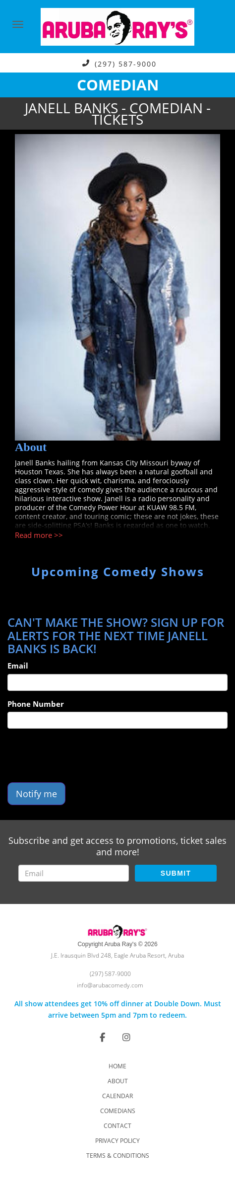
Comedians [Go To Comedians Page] (117, 1111)
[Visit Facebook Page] (102, 1037)
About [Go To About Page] (118, 1081)
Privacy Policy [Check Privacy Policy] (117, 1140)
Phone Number (35, 704)
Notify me (36, 794)
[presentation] (82, 755)
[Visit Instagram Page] (126, 1037)
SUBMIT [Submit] (176, 873)
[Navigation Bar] (17, 24)
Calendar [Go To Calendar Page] (117, 1096)
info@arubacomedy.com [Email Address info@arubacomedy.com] (110, 985)
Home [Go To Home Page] (117, 1066)
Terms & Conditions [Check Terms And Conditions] (117, 1155)
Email (17, 666)
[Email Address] (73, 873)
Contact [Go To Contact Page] (117, 1126)
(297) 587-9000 (126, 63)
